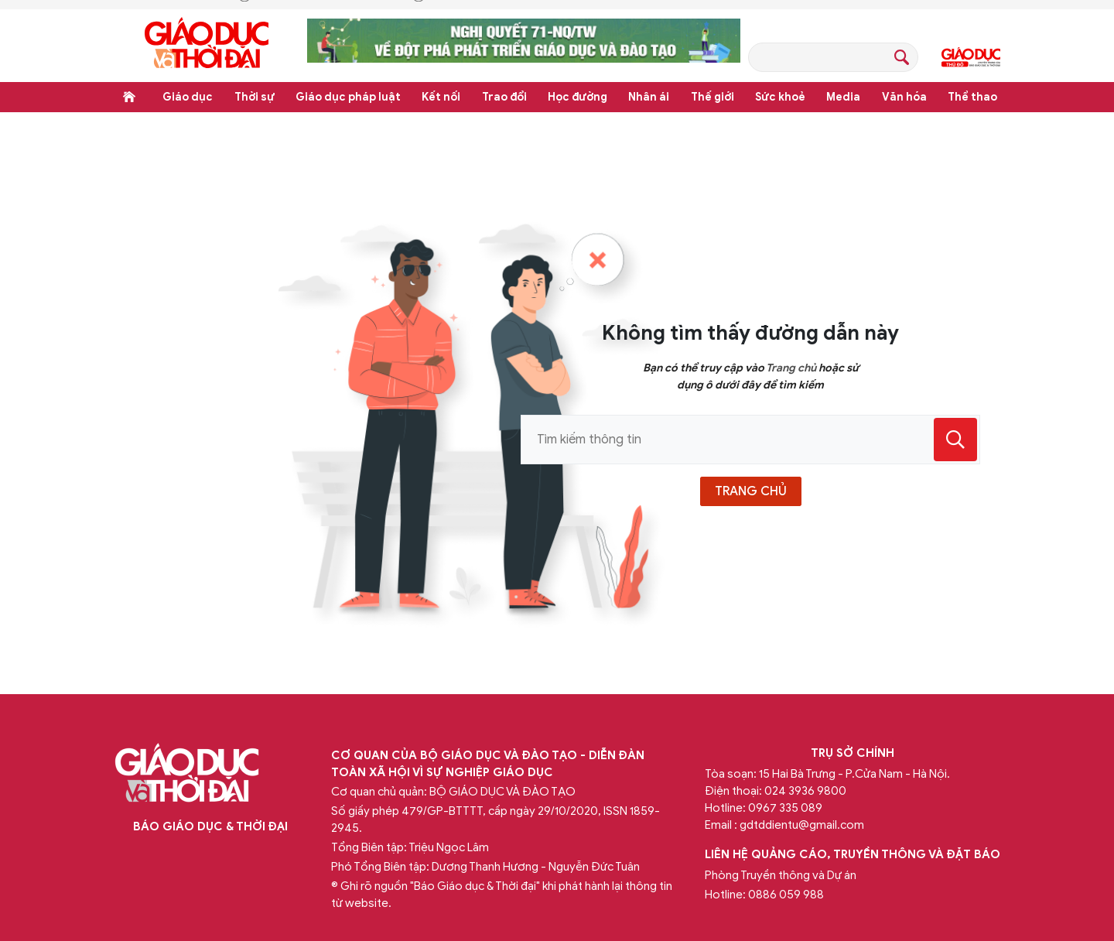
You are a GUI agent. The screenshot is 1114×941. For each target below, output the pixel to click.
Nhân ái (648, 97)
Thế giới (712, 97)
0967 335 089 (785, 808)
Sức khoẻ (780, 97)
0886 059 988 (786, 895)
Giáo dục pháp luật (348, 97)
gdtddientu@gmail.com (802, 825)
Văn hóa (904, 97)
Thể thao (972, 97)
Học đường (577, 97)
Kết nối (441, 97)
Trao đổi (504, 97)
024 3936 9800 (805, 791)
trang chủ (751, 491)
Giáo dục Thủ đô (970, 57)
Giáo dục (187, 97)
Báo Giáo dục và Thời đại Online (206, 45)
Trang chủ (129, 96)
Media (843, 97)
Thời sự (254, 97)
